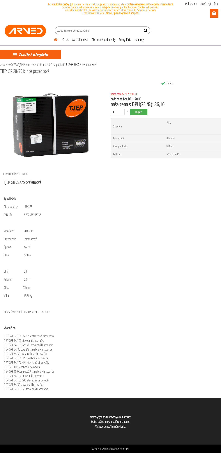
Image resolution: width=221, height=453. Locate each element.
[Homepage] (53, 39)
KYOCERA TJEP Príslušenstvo (23, 64)
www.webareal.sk (120, 449)
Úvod (3, 64)
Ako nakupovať (80, 39)
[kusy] (118, 112)
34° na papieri (56, 64)
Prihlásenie (191, 3)
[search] (146, 31)
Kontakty (139, 39)
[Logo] (25, 31)
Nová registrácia (209, 3)
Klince (43, 64)
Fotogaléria (125, 39)
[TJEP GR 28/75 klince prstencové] (51, 81)
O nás (65, 39)
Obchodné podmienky (103, 39)
